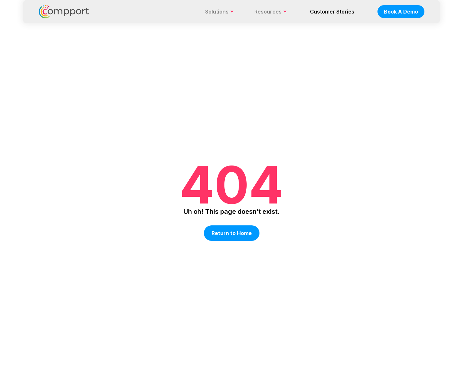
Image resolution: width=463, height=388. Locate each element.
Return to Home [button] (232, 233)
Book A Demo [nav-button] (401, 11)
